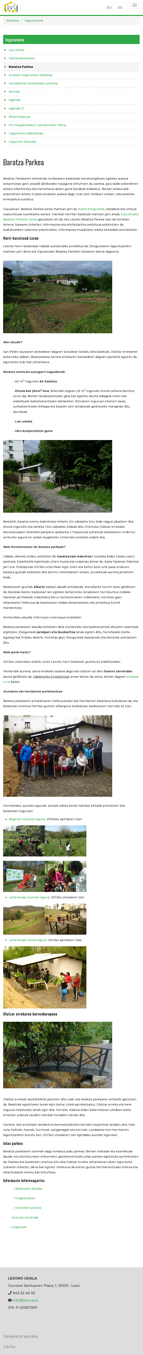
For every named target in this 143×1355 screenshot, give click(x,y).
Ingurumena (33, 20)
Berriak (14, 92)
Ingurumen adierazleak (26, 133)
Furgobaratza (25, 1198)
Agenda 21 (16, 108)
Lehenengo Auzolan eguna (29, 897)
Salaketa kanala (21, 1336)
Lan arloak (16, 50)
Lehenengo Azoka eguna (28, 940)
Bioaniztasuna (19, 117)
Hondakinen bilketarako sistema (33, 83)
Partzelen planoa (28, 1208)
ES (120, 7)
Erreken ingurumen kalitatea (30, 75)
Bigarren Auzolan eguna (27, 819)
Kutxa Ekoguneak (91, 209)
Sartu (9, 1346)
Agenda (14, 100)
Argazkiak (19, 1227)
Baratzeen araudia (28, 1189)
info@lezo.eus (25, 1300)
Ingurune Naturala (22, 142)
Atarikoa (12, 20)
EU (109, 7)
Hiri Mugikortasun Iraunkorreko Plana (37, 125)
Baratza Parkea (21, 67)
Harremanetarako (22, 58)
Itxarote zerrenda (25, 1217)
